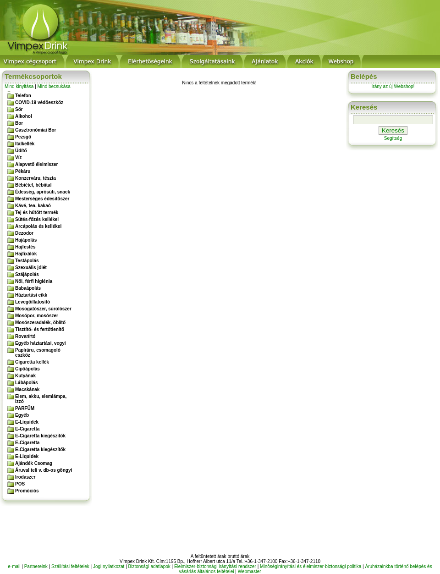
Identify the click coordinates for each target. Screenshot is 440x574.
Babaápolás (28, 288)
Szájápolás (27, 274)
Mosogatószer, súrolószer (43, 308)
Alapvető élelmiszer (36, 164)
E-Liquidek (26, 422)
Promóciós (27, 490)
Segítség (393, 138)
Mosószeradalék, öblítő (40, 322)
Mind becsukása (54, 86)
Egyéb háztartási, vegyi (40, 343)
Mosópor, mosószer (36, 315)
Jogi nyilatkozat (108, 566)
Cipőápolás (27, 368)
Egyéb (22, 415)
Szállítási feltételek (70, 566)
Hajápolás (26, 240)
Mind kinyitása (19, 86)
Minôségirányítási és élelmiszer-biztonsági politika (310, 566)
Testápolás (27, 260)
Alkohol (23, 116)
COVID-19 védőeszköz (39, 102)
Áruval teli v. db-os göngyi (43, 470)
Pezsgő (23, 136)
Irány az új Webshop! (393, 86)
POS (20, 483)
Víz (18, 157)
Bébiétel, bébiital (33, 185)
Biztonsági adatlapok (149, 566)
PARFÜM (24, 408)
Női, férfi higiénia (33, 281)
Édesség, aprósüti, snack (42, 191)
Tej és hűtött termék (36, 212)
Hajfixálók (26, 253)
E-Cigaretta (27, 428)
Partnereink (36, 566)
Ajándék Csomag (33, 463)
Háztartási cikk (31, 295)
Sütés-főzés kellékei (37, 219)
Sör (19, 109)
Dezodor (24, 233)
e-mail (14, 566)
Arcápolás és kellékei (38, 226)
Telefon (23, 95)
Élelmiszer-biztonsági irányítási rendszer (215, 566)
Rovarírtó (25, 336)
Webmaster (249, 571)
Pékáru (22, 171)
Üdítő (21, 150)
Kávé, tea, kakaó (33, 205)
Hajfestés (25, 246)
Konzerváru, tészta (35, 178)
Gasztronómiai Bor (35, 129)
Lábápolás (26, 382)
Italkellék (24, 143)
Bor (19, 123)
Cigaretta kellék (32, 361)
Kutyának (25, 375)
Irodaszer (25, 477)
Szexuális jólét (31, 267)
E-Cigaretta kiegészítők (40, 435)
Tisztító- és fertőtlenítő (39, 329)
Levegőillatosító (32, 301)
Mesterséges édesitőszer (42, 198)
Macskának (27, 389)
